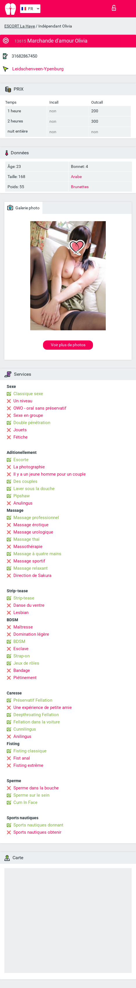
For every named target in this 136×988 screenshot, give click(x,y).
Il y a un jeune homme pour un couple (49, 474)
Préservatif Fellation (32, 700)
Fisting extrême (28, 765)
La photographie (29, 467)
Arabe (76, 176)
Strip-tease (23, 598)
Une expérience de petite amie (42, 707)
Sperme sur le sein (31, 795)
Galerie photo (23, 207)
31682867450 (24, 56)
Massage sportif (29, 561)
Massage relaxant (30, 568)
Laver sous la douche (34, 488)
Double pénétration (31, 422)
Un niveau (22, 401)
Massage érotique (31, 524)
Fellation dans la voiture (36, 722)
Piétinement (25, 677)
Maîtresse (23, 627)
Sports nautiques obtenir (37, 832)
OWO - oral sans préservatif (39, 408)
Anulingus (23, 503)
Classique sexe (28, 393)
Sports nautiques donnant (38, 825)
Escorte (20, 459)
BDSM (19, 641)
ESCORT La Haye (19, 26)
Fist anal (21, 758)
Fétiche (20, 437)
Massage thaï (26, 539)
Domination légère (31, 634)
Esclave (20, 648)
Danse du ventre (28, 605)
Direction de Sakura (32, 575)
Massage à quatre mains (37, 553)
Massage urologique (33, 532)
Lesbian (20, 612)
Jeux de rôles (26, 663)
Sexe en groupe (28, 415)
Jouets (20, 429)
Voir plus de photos (68, 344)
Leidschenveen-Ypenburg (33, 69)
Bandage (21, 670)
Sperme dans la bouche (36, 788)
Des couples (25, 481)
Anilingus (22, 736)
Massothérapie (27, 546)
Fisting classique (29, 751)
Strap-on (21, 656)
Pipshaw (21, 495)
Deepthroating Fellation (36, 714)
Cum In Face (25, 802)
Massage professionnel (36, 517)
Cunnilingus (24, 729)
